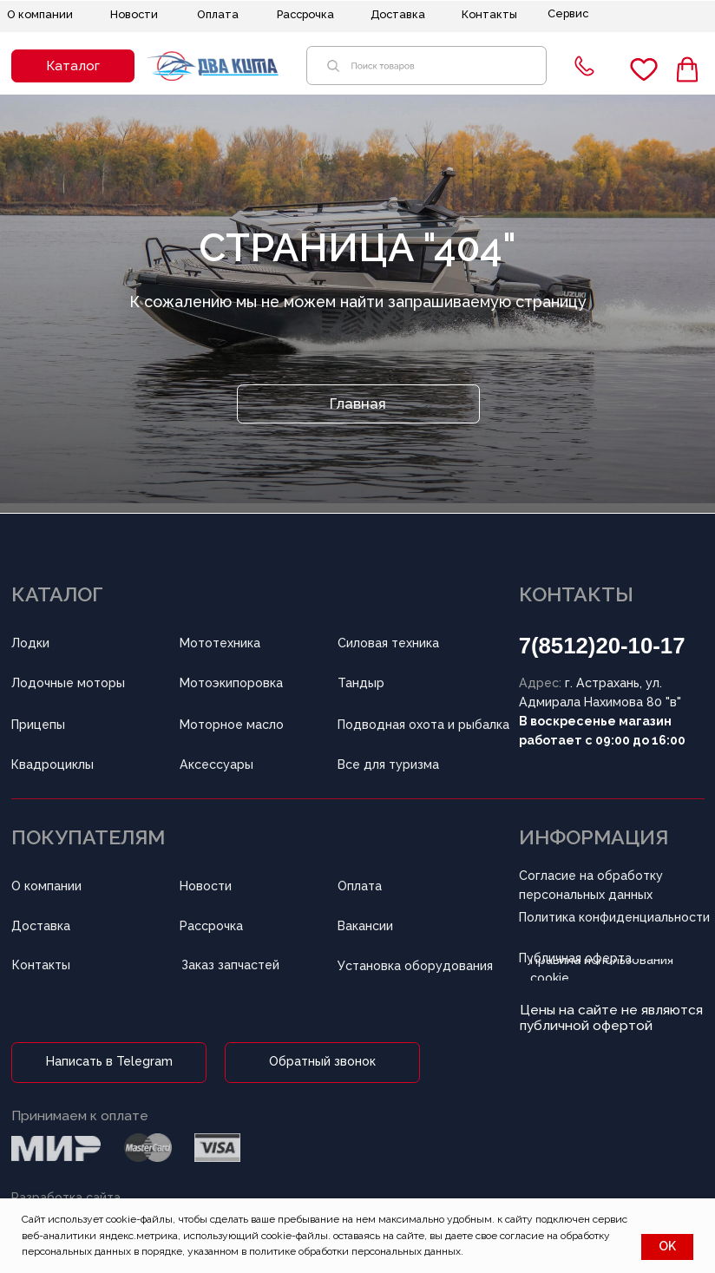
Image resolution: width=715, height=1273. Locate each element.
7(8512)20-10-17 (602, 645)
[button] (72, 66)
